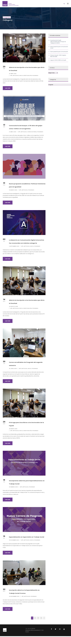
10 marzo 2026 (13, 190)
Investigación (27, 76)
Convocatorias (32, 132)
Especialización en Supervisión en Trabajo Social (26, 538)
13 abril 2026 (12, 132)
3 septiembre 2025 (14, 247)
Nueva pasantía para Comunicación (59, 52)
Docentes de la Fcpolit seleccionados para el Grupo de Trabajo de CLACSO (58, 42)
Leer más (7, 89)
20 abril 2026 (12, 74)
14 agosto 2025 (13, 307)
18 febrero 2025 (13, 487)
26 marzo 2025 (13, 429)
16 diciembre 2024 (14, 541)
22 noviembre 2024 (14, 597)
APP (11, 76)
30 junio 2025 (13, 369)
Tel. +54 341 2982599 (30, 629)
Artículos (16, 76)
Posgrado (35, 76)
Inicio (21, 76)
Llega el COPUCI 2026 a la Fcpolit (58, 61)
